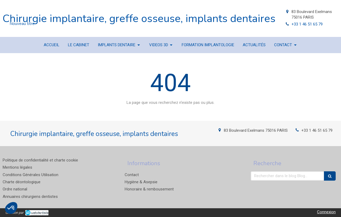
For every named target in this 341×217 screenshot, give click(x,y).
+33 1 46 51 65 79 (307, 24)
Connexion (326, 212)
